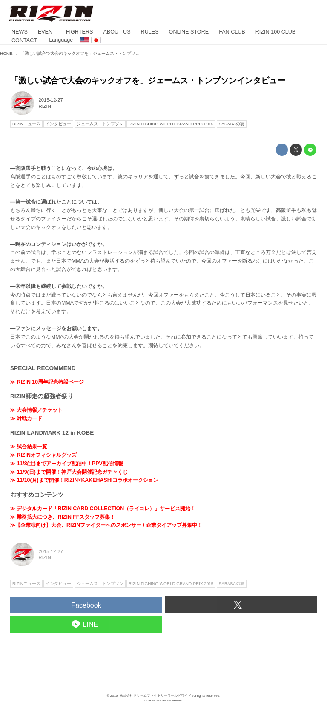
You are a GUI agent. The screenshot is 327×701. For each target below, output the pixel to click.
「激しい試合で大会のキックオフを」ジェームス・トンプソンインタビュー (147, 80)
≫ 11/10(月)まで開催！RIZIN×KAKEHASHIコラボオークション (84, 480)
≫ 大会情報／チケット (36, 410)
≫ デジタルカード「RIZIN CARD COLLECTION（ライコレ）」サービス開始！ (102, 509)
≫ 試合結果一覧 (28, 446)
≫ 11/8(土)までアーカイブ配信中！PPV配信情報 (66, 463)
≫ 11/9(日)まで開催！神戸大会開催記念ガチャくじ (69, 472)
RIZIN (45, 106)
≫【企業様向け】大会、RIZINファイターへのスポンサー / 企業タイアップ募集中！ (106, 525)
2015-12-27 (51, 99)
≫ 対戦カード (26, 418)
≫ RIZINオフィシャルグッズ (43, 455)
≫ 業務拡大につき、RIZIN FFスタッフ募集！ (62, 517)
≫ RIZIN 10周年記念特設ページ (47, 382)
